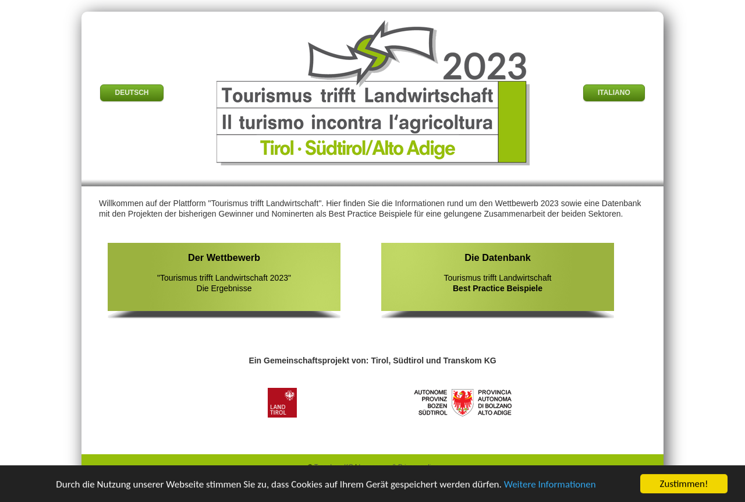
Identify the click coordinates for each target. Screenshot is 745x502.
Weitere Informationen (550, 484)
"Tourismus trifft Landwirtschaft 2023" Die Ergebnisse (224, 272)
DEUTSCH (131, 93)
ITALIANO (614, 93)
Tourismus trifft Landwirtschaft (497, 272)
